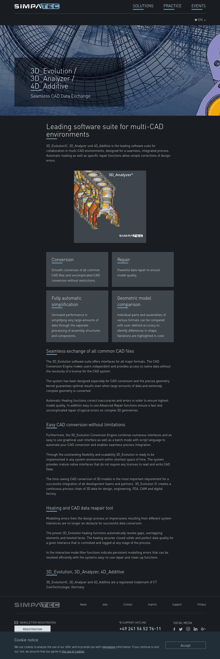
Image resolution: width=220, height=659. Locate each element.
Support (177, 604)
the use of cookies (73, 651)
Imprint (152, 604)
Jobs (105, 604)
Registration (32, 629)
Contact (127, 604)
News (83, 604)
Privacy (201, 604)
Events (198, 5)
